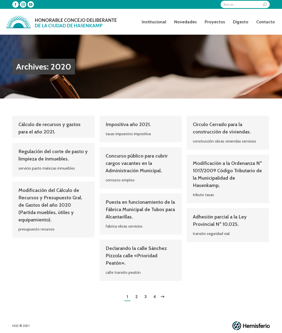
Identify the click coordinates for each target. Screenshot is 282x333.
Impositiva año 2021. (128, 124)
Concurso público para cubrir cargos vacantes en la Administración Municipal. (137, 163)
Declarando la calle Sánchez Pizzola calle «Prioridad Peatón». (136, 255)
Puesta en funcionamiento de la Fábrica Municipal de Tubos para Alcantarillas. (140, 209)
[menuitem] (154, 21)
